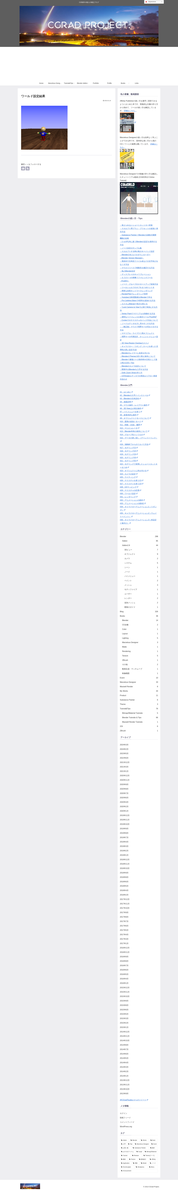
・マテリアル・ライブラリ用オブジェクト (137, 333)
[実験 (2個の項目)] (136, 1163)
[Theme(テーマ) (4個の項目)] (150, 1155)
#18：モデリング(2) (129, 451)
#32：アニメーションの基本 (132, 500)
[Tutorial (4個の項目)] (125, 1155)
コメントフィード (127, 1122)
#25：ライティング (128, 477)
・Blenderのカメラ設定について (133, 366)
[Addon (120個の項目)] (124, 1140)
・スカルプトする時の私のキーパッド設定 (137, 251)
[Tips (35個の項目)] (130, 1144)
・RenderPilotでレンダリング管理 (134, 294)
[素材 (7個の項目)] (153, 1148)
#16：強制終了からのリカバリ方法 (135, 444)
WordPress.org (126, 1127)
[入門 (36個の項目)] (123, 1144)
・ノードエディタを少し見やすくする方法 (137, 323)
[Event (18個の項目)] (154, 1144)
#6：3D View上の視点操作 (131, 408)
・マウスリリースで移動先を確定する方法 (137, 268)
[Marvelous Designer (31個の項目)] (142, 1144)
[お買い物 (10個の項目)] (125, 1148)
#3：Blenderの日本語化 (130, 398)
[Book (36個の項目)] (154, 1140)
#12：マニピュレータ (129, 428)
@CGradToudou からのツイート (134, 1100)
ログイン (123, 1113)
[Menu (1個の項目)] (153, 1167)
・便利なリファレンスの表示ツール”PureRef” (138, 317)
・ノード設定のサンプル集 (131, 248)
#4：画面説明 (126, 402)
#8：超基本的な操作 (129, 415)
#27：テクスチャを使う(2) (131, 484)
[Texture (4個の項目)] (133, 1159)
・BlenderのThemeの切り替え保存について (137, 356)
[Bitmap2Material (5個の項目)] (151, 1151)
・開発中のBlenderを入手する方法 (134, 369)
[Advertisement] (89, 64)
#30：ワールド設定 (128, 494)
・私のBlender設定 (127, 271)
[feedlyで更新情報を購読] (23, 168)
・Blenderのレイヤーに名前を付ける (135, 353)
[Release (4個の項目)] (136, 1155)
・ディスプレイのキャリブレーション (135, 274)
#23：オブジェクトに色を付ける (134, 471)
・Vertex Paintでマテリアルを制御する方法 (137, 314)
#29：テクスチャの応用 (130, 490)
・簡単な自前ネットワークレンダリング (136, 291)
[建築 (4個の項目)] (124, 1159)
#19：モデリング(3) (129, 454)
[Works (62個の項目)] (144, 1140)
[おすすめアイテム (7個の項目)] (127, 1151)
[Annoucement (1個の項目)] (139, 1171)
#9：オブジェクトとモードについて (135, 418)
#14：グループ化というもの (132, 435)
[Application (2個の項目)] (126, 1163)
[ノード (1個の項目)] (153, 1163)
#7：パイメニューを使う (131, 412)
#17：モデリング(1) (129, 448)
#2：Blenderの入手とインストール (135, 395)
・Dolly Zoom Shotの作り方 (131, 373)
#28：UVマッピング (129, 487)
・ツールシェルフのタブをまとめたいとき (137, 287)
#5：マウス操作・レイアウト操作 (134, 405)
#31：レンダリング (128, 497)
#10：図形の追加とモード (131, 421)
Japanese (150, 1)
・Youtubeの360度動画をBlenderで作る (136, 297)
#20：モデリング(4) (129, 458)
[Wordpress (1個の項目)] (141, 1167)
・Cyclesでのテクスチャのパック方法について (139, 320)
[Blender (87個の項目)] (135, 1140)
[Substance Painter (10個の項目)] (140, 1148)
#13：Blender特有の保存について (134, 431)
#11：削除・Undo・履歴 (131, 425)
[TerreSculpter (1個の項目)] (127, 1167)
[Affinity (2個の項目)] (153, 1159)
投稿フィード (125, 1118)
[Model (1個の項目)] (144, 1163)
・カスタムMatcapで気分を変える (134, 304)
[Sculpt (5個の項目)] (139, 1151)
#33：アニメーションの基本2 (133, 503)
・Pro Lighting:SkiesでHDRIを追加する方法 (137, 300)
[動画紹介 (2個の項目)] (143, 1159)
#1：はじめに (126, 392)
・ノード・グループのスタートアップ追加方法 (139, 284)
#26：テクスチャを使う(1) (131, 480)
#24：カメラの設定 (128, 474)
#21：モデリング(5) (129, 461)
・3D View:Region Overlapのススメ (134, 343)
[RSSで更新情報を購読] (28, 168)
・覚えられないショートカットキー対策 (136, 225)
